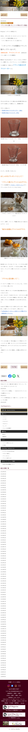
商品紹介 (4, 436)
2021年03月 (3, 610)
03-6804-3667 (14, 689)
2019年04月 (3, 663)
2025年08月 (3, 492)
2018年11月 (3, 674)
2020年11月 (3, 619)
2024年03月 (3, 530)
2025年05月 (3, 499)
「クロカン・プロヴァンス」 (16, 185)
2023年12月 (3, 537)
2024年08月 (3, 519)
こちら (20, 710)
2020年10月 (3, 622)
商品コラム (4, 413)
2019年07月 (3, 656)
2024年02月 (3, 533)
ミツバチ (4, 419)
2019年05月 (3, 660)
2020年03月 (3, 638)
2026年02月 (3, 478)
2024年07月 (3, 521)
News (4, 434)
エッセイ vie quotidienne (8, 451)
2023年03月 (3, 556)
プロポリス (5, 423)
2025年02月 (3, 506)
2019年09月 (3, 651)
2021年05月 (3, 606)
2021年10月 (3, 594)
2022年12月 (3, 562)
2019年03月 (3, 665)
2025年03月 (3, 503)
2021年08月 (3, 599)
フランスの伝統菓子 (7, 428)
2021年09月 (3, 597)
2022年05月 (3, 578)
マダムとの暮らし (6, 453)
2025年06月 (3, 496)
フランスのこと (6, 456)
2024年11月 (3, 512)
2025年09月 (3, 490)
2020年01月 (3, 642)
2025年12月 (3, 483)
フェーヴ (4, 426)
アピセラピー (5, 421)
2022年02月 (3, 585)
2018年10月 (3, 676)
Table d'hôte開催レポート (8, 464)
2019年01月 (3, 669)
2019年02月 (3, 667)
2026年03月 (3, 476)
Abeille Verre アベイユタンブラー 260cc (12, 110)
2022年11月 (3, 565)
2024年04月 (3, 528)
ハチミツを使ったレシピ (8, 443)
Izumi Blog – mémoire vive (8, 448)
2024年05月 (3, 526)
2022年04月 (3, 581)
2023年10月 (3, 542)
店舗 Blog (4, 431)
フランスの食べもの (7, 458)
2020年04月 (3, 635)
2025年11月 (3, 485)
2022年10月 (3, 567)
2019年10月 (3, 649)
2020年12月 (3, 617)
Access (22, 703)
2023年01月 (3, 560)
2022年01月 (3, 587)
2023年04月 (3, 553)
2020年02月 (3, 640)
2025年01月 (3, 508)
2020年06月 (3, 631)
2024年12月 (3, 510)
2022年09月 (3, 569)
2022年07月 (3, 574)
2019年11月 (3, 647)
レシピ (3, 440)
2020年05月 (3, 633)
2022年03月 (3, 583)
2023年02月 (3, 558)
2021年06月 (3, 603)
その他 (4, 445)
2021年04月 (3, 608)
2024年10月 (3, 515)
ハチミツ (4, 417)
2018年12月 (3, 672)
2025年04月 (3, 501)
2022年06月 (3, 576)
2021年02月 (3, 612)
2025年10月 (3, 487)
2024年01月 (3, 535)
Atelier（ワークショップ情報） (9, 461)
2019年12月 (3, 644)
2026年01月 (3, 480)
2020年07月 (3, 628)
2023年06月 (3, 549)
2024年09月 (3, 517)
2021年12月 (3, 590)
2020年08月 (3, 626)
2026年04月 (3, 474)
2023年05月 (3, 551)
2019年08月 (3, 653)
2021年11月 (3, 592)
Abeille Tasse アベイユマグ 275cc (10, 112)
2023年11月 (3, 540)
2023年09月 (3, 544)
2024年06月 (3, 524)
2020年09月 (3, 624)
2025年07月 (3, 494)
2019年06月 (3, 658)
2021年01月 (3, 615)
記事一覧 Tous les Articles (8, 410)
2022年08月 (3, 572)
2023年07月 (3, 546)
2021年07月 (3, 601)
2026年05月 (3, 471)
